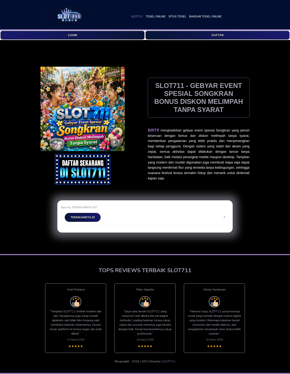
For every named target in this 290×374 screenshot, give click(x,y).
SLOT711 (137, 16)
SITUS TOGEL (177, 16)
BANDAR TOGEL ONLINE (205, 16)
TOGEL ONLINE (156, 16)
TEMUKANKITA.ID (82, 217)
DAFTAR (218, 35)
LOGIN (72, 35)
